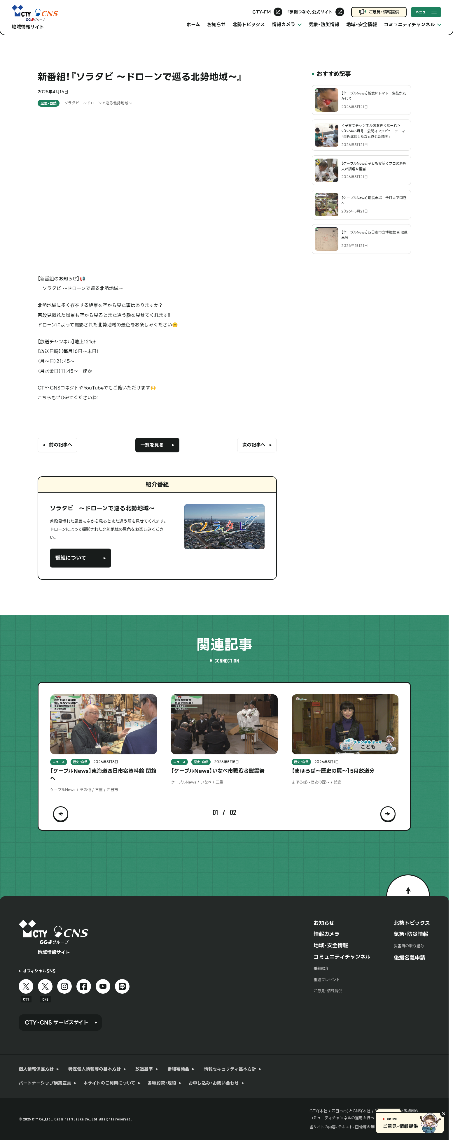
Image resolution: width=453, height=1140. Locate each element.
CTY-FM (261, 12)
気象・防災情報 (324, 24)
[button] (60, 812)
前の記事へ (60, 445)
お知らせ (216, 24)
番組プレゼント (327, 980)
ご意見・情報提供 (384, 12)
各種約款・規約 (162, 1083)
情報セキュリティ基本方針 (230, 1069)
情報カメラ (327, 934)
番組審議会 (178, 1069)
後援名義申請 (409, 957)
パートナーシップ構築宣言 (45, 1083)
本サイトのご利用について (109, 1083)
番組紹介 (321, 968)
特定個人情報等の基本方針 (94, 1069)
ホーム (193, 24)
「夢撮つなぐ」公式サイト (310, 12)
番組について (70, 558)
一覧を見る (152, 445)
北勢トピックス (248, 24)
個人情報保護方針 (36, 1069)
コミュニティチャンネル (342, 957)
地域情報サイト (28, 27)
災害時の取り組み (409, 946)
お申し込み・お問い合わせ (213, 1083)
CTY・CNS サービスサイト (56, 1022)
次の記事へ (253, 445)
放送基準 (144, 1069)
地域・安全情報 (361, 24)
